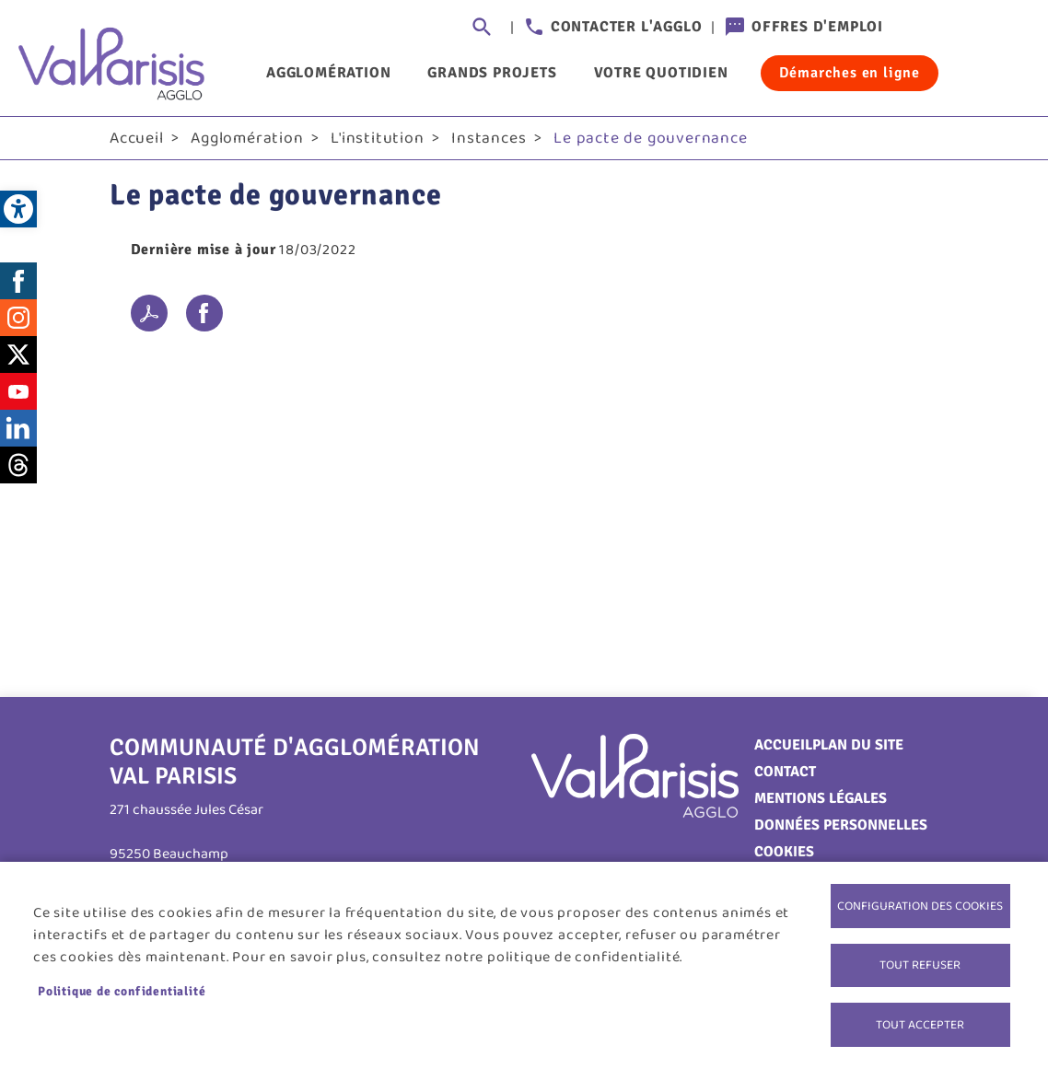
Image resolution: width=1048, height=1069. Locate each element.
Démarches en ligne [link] (849, 73)
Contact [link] (785, 772)
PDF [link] (149, 314)
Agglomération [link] (328, 73)
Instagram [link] (18, 318)
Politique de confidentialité (121, 990)
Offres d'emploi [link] (817, 26)
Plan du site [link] (857, 746)
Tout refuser (920, 964)
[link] (18, 209)
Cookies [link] (784, 852)
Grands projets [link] (491, 73)
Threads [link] (18, 465)
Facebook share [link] (204, 314)
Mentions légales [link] (820, 799)
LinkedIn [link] (18, 429)
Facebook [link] (18, 281)
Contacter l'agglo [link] (627, 26)
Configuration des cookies (920, 904)
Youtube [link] (18, 392)
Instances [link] (488, 139)
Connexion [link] (920, 27)
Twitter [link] (18, 355)
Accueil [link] (137, 139)
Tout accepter (920, 1024)
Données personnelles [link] (840, 826)
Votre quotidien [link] (661, 73)
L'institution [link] (377, 139)
